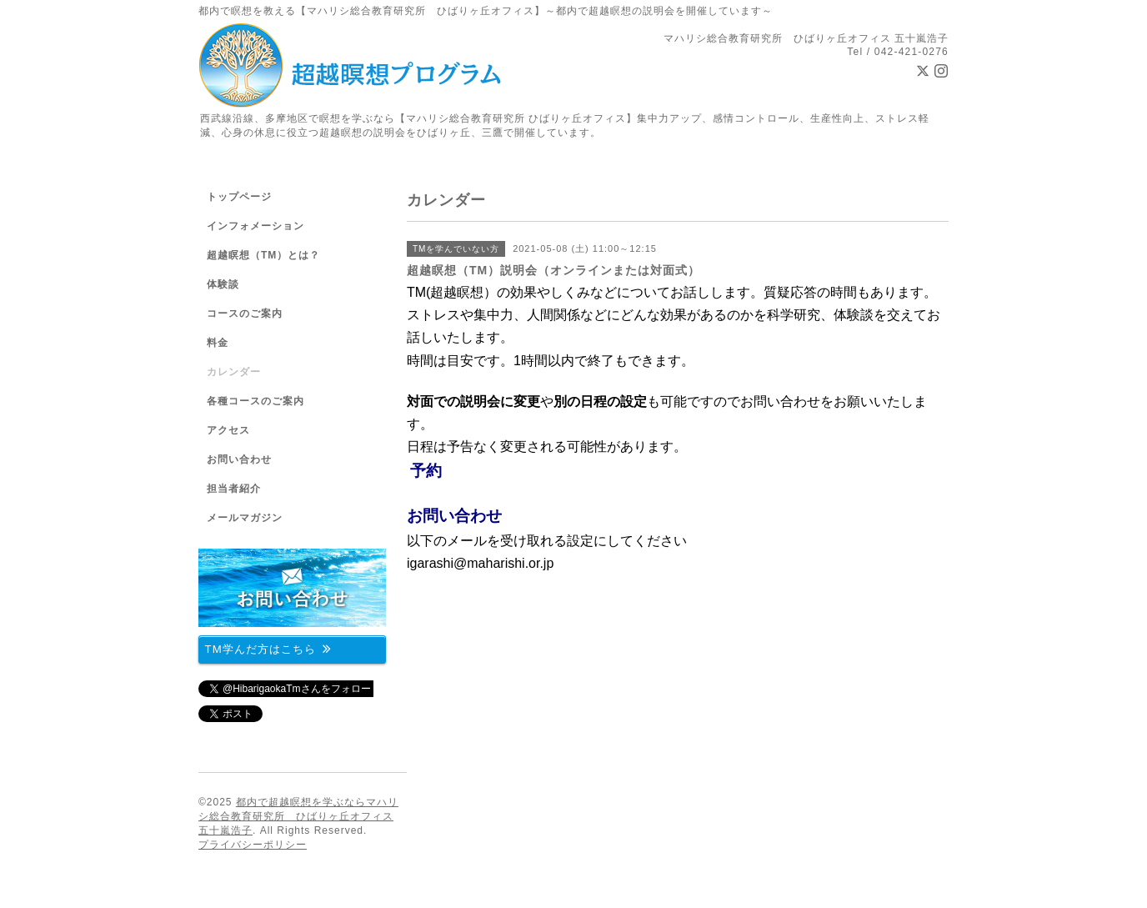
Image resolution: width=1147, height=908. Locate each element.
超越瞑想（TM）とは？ (263, 255)
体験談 (223, 284)
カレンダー (234, 372)
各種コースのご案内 (255, 401)
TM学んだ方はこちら (269, 648)
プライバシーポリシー (252, 844)
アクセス (228, 430)
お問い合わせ (454, 515)
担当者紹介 (234, 488)
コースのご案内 (245, 313)
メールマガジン (245, 518)
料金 (217, 343)
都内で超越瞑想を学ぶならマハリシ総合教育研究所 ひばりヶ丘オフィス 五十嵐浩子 (298, 816)
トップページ (239, 197)
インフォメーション (255, 226)
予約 (426, 470)
